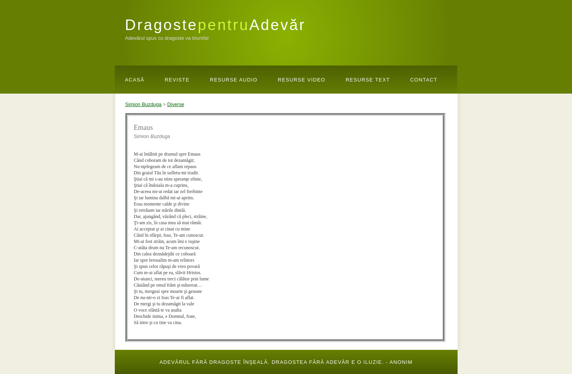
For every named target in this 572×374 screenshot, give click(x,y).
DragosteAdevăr (215, 24)
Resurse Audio (234, 80)
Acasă (134, 80)
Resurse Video (301, 80)
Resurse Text (368, 80)
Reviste (177, 80)
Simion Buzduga (143, 104)
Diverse (175, 104)
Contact (424, 80)
